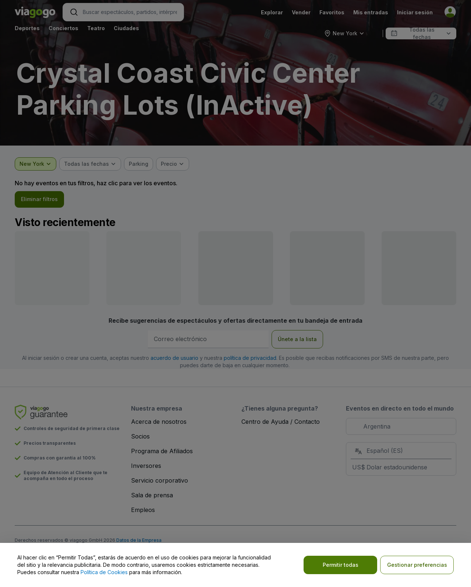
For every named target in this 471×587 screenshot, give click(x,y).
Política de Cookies (104, 572)
